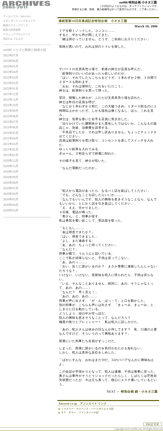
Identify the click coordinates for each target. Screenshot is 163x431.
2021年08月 (10, 116)
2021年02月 (10, 149)
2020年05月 (10, 199)
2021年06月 (10, 127)
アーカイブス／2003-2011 (17, 16)
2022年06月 (10, 60)
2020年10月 (10, 171)
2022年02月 (10, 83)
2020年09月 (10, 177)
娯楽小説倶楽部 (12, 29)
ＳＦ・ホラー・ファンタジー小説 (80, 412)
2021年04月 (10, 138)
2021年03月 (10, 144)
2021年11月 (10, 99)
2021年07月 (10, 121)
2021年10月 (10, 105)
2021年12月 (10, 94)
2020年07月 (10, 188)
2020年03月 (10, 210)
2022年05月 (10, 66)
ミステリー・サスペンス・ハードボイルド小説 (87, 409)
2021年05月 (10, 132)
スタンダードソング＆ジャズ (19, 20)
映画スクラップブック (15, 25)
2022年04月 (10, 72)
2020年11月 (10, 166)
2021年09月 (10, 110)
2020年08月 (10, 182)
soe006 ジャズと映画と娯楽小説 (24, 49)
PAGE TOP (152, 424)
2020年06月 (10, 193)
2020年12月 (10, 160)
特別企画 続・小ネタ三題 (139, 391)
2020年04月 (10, 204)
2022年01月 (10, 88)
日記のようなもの (13, 38)
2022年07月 (10, 55)
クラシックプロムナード (16, 34)
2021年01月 (10, 155)
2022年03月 (10, 77)
